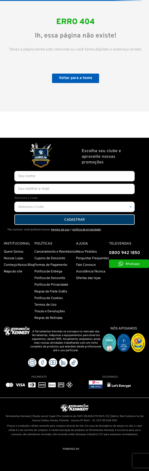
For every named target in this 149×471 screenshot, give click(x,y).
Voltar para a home (75, 78)
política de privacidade (86, 230)
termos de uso (60, 230)
